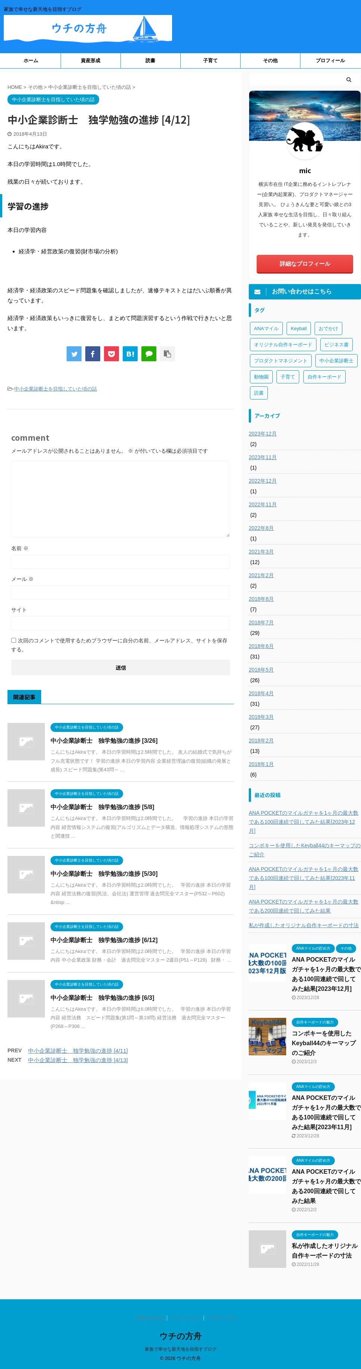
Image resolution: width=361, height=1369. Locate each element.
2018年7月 (261, 622)
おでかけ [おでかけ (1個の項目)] (328, 328)
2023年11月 (263, 457)
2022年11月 (263, 504)
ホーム (31, 60)
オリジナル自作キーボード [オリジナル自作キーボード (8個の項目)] (283, 344)
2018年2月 (261, 741)
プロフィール (330, 60)
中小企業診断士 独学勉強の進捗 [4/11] (78, 1050)
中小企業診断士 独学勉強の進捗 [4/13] (78, 1060)
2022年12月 (263, 481)
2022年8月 (261, 528)
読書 (150, 60)
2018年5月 (261, 670)
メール (22, 579)
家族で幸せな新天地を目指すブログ (181, 1349)
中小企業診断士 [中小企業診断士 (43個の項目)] (336, 361)
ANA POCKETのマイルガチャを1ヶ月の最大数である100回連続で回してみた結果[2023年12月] (303, 822)
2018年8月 (261, 599)
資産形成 (90, 60)
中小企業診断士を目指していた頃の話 (55, 389)
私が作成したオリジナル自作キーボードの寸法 (304, 925)
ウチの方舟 (180, 1336)
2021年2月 (261, 575)
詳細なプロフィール (305, 263)
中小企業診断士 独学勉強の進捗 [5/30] (104, 874)
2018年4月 (261, 693)
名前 (19, 548)
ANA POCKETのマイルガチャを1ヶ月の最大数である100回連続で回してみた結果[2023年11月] (303, 878)
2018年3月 (261, 717)
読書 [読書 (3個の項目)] (259, 393)
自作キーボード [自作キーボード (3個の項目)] (325, 377)
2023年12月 (263, 434)
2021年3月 (261, 552)
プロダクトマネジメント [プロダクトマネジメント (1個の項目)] (281, 361)
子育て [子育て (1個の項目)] (288, 377)
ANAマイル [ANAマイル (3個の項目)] (266, 328)
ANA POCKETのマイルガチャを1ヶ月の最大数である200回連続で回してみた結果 (303, 906)
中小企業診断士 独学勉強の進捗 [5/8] (102, 807)
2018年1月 (261, 764)
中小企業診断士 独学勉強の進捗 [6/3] (102, 998)
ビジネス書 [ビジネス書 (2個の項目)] (336, 344)
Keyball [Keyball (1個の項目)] (299, 328)
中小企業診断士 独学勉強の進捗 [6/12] (104, 940)
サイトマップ (186, 1318)
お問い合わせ (149, 1318)
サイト (19, 610)
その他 (270, 60)
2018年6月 (261, 646)
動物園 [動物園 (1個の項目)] (261, 377)
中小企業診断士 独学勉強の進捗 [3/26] (104, 741)
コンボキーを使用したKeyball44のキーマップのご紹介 (305, 849)
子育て (210, 60)
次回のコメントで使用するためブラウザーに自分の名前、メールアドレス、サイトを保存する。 (119, 644)
